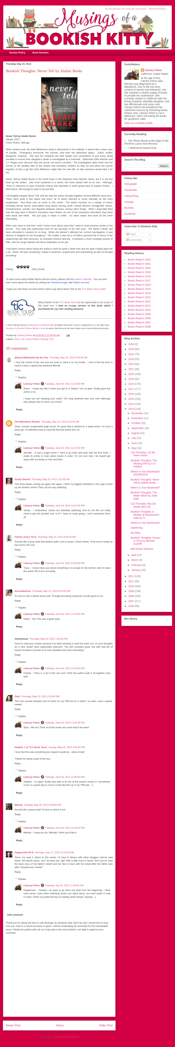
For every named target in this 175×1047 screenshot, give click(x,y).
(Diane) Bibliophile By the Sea (31, 357)
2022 (131, 364)
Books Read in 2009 (139, 314)
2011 (131, 581)
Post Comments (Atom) (66, 1037)
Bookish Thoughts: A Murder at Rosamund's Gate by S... (145, 514)
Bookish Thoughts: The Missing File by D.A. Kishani (144, 463)
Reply (18, 370)
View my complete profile (138, 123)
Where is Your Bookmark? (145, 487)
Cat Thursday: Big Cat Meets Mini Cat (143, 505)
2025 (131, 349)
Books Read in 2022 (139, 259)
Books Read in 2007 (139, 322)
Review (44, 339)
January (136, 570)
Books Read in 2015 (139, 288)
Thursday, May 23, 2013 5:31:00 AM (60, 421)
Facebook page (59, 282)
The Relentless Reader (27, 421)
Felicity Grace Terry (25, 537)
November (137, 418)
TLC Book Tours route (93, 289)
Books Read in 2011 (139, 305)
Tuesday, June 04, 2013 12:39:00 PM (64, 383)
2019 (131, 378)
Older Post (106, 1025)
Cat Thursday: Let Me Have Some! (143, 454)
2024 (131, 354)
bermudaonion (23, 591)
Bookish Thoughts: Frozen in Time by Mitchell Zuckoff (145, 540)
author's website (83, 279)
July (134, 438)
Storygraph (130, 183)
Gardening (137, 527)
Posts (131, 234)
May (134, 448)
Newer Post (13, 1025)
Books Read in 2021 (139, 263)
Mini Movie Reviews (142, 548)
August (135, 433)
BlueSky (129, 207)
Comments (134, 239)
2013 (17, 339)
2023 (131, 359)
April (134, 555)
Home (60, 1025)
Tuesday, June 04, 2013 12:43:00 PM (64, 563)
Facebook (129, 213)
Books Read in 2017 (139, 280)
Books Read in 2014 (139, 293)
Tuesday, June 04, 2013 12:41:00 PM (64, 448)
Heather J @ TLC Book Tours (31, 747)
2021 (131, 369)
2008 (131, 596)
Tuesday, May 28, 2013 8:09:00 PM (42, 804)
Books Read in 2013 (139, 297)
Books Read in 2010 (139, 309)
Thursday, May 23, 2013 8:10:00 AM (51, 591)
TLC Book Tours (68, 302)
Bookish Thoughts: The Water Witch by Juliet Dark (144, 495)
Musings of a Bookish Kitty (42, 325)
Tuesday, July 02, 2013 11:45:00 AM (64, 885)
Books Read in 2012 (139, 301)
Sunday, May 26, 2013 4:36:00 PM (66, 747)
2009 (131, 591)
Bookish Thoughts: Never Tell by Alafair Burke (145, 481)
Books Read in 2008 (139, 318)
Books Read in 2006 (139, 326)
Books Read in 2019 (139, 272)
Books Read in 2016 (139, 284)
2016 (131, 393)
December (137, 413)
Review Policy (17, 52)
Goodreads (130, 189)
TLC (52, 339)
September (137, 428)
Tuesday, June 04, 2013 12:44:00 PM (64, 668)
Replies (22, 377)
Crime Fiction (32, 339)
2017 (131, 389)
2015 (131, 398)
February (136, 565)
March (135, 559)
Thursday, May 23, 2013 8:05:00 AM (57, 537)
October (136, 423)
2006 (131, 606)
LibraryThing (131, 195)
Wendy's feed (38, 328)
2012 (131, 576)
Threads (129, 202)
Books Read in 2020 (139, 267)
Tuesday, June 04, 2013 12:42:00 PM (64, 505)
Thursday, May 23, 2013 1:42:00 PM (48, 638)
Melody (19, 804)
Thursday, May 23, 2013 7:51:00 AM (51, 479)
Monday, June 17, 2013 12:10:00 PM (54, 852)
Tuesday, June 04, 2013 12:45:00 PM (64, 777)
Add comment (15, 914)
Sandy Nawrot (22, 479)
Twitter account (81, 282)
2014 (131, 403)
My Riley (136, 532)
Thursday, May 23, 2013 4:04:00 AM (68, 357)
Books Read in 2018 (139, 276)
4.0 (22, 339)
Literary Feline (32, 383)
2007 (131, 601)
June (134, 443)
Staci (17, 696)
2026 (131, 344)
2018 (131, 383)
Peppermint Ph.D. (24, 852)
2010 (131, 586)
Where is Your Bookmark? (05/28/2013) (145, 473)
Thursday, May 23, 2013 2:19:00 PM (40, 696)
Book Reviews (40, 52)
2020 (131, 374)
